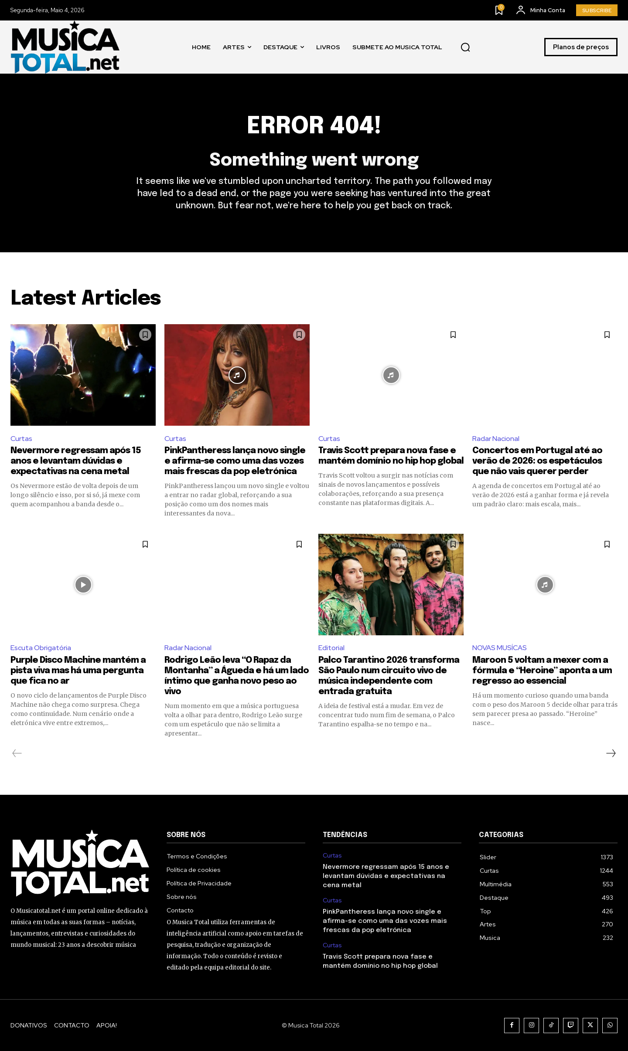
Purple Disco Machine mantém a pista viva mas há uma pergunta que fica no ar (78, 671)
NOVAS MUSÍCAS (499, 647)
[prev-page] (17, 753)
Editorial (331, 647)
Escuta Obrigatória (40, 647)
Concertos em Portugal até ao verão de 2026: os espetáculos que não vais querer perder (537, 461)
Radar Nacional (495, 438)
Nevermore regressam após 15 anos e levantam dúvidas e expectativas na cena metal (75, 461)
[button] (465, 47)
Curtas (21, 438)
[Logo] (64, 46)
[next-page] (611, 753)
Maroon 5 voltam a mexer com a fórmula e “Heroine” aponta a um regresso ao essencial (542, 671)
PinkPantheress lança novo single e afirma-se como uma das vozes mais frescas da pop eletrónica (234, 461)
